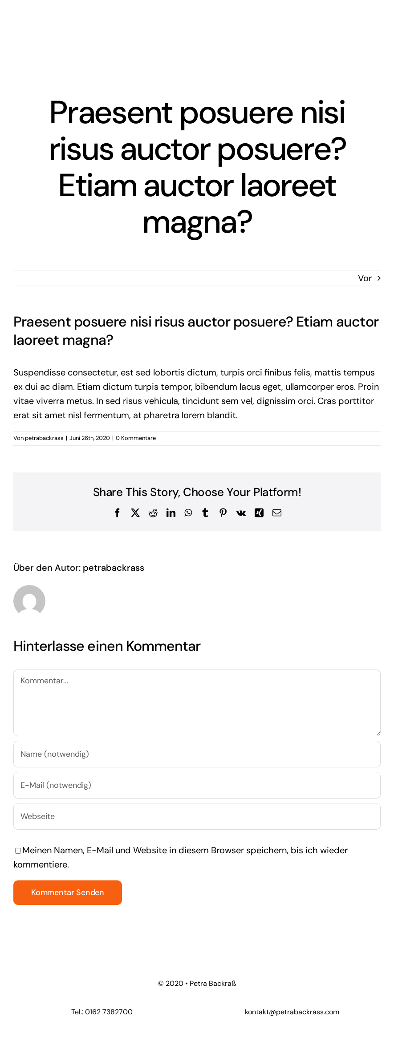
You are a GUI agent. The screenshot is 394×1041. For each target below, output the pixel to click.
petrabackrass (44, 438)
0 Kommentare (136, 438)
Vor (365, 278)
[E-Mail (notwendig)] (197, 785)
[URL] (197, 816)
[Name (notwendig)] (197, 754)
